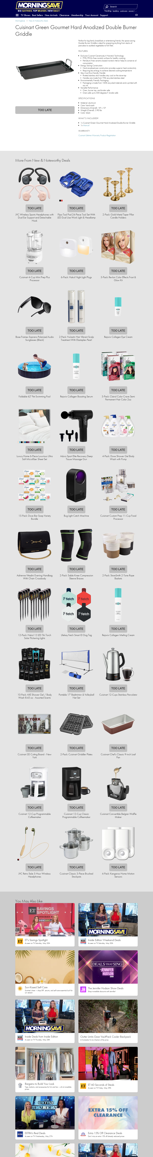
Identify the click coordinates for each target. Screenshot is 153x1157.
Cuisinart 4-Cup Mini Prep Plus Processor (34, 278)
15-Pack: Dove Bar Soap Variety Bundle (35, 517)
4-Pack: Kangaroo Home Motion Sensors (118, 875)
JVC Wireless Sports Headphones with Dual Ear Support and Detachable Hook (35, 217)
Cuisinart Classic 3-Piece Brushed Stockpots (76, 875)
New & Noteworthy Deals (38, 20)
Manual (86, 125)
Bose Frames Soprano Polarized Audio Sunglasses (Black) (35, 338)
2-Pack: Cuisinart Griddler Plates (76, 754)
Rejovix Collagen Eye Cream (118, 337)
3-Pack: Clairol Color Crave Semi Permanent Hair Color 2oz (118, 398)
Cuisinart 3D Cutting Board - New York (34, 756)
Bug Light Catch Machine (76, 515)
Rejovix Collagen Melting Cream (118, 635)
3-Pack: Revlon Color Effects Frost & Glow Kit (118, 278)
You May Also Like (28, 901)
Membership (77, 15)
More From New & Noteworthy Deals (42, 160)
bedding (116, 11)
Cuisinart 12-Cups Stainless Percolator (118, 694)
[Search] (107, 6)
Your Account (91, 15)
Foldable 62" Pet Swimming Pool (34, 396)
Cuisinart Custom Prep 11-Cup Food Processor (118, 517)
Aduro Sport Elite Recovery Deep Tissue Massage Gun (76, 457)
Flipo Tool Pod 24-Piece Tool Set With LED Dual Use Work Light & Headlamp (76, 216)
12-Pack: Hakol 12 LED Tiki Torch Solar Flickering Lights (34, 636)
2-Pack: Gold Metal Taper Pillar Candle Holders (118, 216)
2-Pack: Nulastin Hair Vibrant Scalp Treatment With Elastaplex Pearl (76, 338)
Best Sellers (37, 15)
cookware (123, 11)
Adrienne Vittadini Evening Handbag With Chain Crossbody (34, 577)
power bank (133, 11)
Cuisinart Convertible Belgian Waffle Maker (118, 815)
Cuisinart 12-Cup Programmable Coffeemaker (35, 815)
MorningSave (20, 20)
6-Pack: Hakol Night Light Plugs (76, 277)
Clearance (64, 15)
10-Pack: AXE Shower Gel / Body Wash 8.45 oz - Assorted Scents (35, 696)
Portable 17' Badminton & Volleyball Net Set (76, 696)
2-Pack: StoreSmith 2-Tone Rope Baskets (118, 577)
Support (104, 15)
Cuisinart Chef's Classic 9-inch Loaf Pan (118, 756)
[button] (17, 15)
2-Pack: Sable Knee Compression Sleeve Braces (76, 577)
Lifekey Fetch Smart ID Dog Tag (76, 635)
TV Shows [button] (25, 15)
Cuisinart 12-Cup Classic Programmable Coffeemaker (76, 815)
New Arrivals (51, 15)
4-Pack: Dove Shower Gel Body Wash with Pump (118, 457)
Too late (45, 110)
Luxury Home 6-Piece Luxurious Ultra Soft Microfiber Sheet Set (35, 457)
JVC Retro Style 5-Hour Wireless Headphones (35, 875)
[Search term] (121, 6)
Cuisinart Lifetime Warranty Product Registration (97, 135)
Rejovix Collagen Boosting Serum (76, 396)
